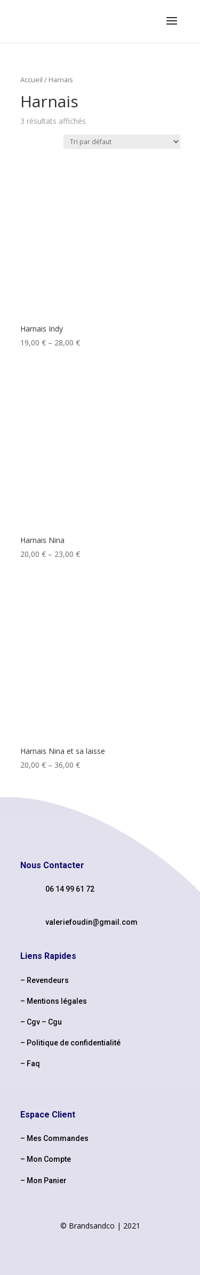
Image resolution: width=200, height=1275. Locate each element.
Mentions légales (57, 1001)
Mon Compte (49, 1159)
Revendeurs (48, 980)
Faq (33, 1063)
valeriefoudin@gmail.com (91, 922)
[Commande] (121, 142)
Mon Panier (47, 1180)
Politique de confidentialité (74, 1042)
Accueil (31, 79)
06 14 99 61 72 (69, 889)
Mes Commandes (58, 1138)
